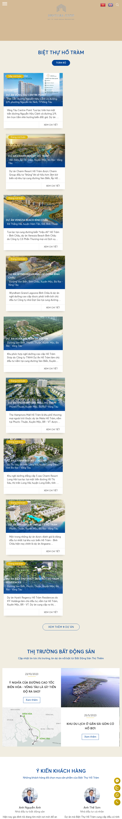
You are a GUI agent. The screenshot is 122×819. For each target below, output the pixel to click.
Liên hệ (8, 723)
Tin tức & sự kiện (13, 713)
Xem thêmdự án (61, 375)
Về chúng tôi (11, 708)
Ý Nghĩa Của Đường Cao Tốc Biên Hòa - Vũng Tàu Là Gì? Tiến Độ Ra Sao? (31, 435)
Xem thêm (32, 448)
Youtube (9, 743)
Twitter (66, 738)
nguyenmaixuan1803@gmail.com (28, 690)
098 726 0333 (23, 685)
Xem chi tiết (48, 123)
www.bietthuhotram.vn (26, 694)
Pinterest (10, 748)
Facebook (10, 738)
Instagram (68, 748)
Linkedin (66, 743)
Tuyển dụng (10, 718)
